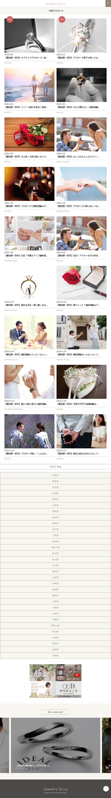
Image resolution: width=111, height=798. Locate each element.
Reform (20, 409)
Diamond (66, 162)
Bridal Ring (7, 63)
